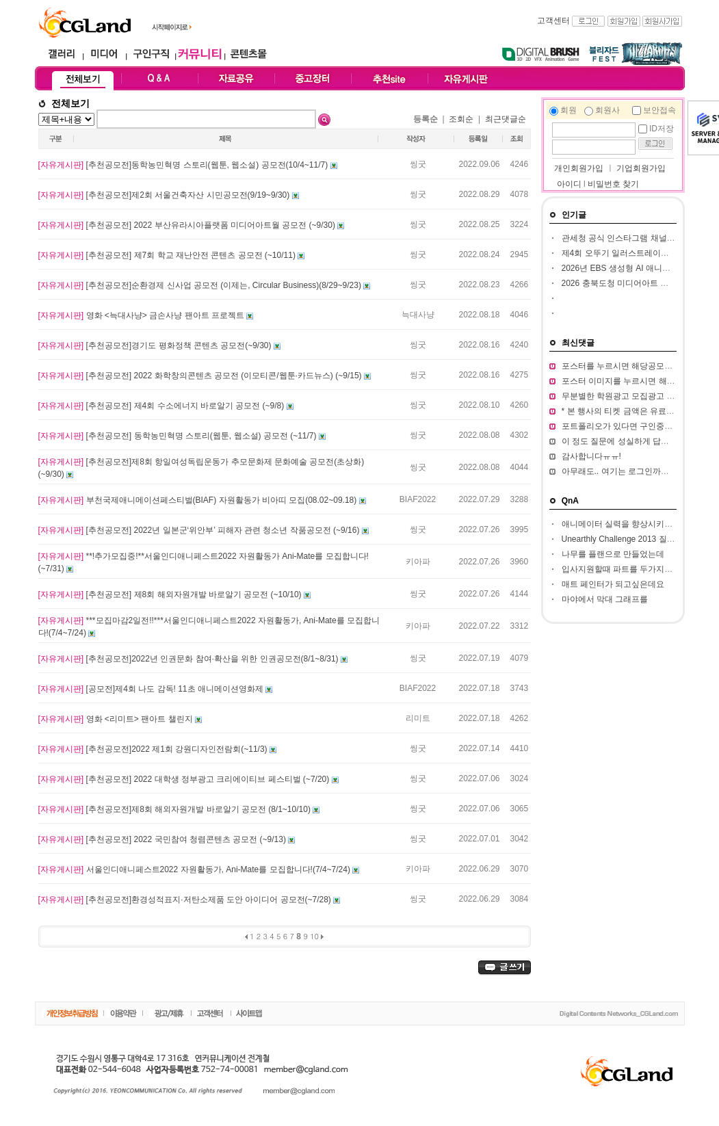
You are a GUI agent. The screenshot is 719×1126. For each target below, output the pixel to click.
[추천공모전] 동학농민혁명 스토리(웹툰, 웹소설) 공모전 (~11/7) (178, 436)
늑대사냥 (418, 314)
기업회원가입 (641, 168)
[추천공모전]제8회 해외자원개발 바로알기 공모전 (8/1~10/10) (175, 809)
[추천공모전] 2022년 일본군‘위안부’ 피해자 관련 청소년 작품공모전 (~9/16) (200, 530)
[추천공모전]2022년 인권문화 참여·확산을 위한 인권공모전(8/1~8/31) (189, 659)
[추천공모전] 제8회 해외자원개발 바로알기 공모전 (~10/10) (171, 594)
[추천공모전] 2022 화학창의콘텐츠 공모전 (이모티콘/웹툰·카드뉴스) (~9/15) (201, 375)
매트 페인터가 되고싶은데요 (613, 584)
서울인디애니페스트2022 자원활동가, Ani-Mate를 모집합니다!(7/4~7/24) (195, 869)
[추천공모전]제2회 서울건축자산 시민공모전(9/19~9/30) (165, 195)
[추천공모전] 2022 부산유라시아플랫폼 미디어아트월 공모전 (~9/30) (188, 225)
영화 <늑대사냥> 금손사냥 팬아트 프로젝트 (142, 315)
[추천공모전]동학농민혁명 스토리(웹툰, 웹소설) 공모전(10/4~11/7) (184, 165)
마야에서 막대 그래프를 (605, 599)
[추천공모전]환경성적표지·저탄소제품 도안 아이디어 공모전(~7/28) (186, 899)
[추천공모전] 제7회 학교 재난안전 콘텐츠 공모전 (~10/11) (168, 255)
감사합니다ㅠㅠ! (591, 456)
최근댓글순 (505, 119)
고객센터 (553, 20)
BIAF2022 (418, 499)
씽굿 (418, 164)
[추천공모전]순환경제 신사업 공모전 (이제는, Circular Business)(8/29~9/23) (201, 285)
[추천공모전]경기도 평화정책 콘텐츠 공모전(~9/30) (156, 345)
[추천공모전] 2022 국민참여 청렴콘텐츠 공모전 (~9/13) (163, 839)
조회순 (461, 119)
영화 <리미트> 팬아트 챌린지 (116, 719)
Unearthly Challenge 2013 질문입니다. (632, 539)
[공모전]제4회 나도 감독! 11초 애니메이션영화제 (152, 689)
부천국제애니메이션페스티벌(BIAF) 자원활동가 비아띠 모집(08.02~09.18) (198, 500)
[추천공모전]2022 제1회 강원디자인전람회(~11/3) (154, 749)
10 (314, 936)
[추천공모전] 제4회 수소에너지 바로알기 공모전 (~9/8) (162, 405)
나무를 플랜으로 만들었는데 (613, 554)
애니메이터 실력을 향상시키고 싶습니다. (636, 524)
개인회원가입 (577, 168)
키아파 (418, 561)
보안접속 (659, 110)
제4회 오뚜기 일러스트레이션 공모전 (629, 253)
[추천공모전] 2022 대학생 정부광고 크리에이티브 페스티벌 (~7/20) (185, 779)
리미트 (418, 718)
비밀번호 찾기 (613, 184)
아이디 (569, 184)
